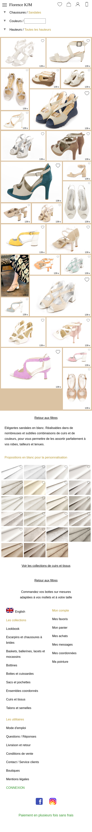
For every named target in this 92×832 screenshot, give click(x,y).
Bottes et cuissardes (20, 673)
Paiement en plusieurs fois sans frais (46, 815)
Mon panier (60, 627)
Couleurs (15, 21)
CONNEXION (15, 787)
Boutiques (13, 770)
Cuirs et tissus (15, 699)
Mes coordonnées (64, 653)
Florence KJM (20, 4)
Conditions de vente (19, 753)
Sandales (34, 12)
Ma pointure (60, 661)
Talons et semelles (18, 708)
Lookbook (12, 628)
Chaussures (17, 12)
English (15, 611)
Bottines (11, 665)
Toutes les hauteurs (37, 29)
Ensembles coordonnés (22, 690)
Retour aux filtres (46, 417)
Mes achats (60, 636)
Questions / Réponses (21, 736)
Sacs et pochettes (18, 682)
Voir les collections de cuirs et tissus (46, 565)
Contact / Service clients (22, 762)
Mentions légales (17, 779)
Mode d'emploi (16, 728)
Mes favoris (60, 619)
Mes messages (62, 644)
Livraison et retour (18, 745)
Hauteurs (15, 29)
